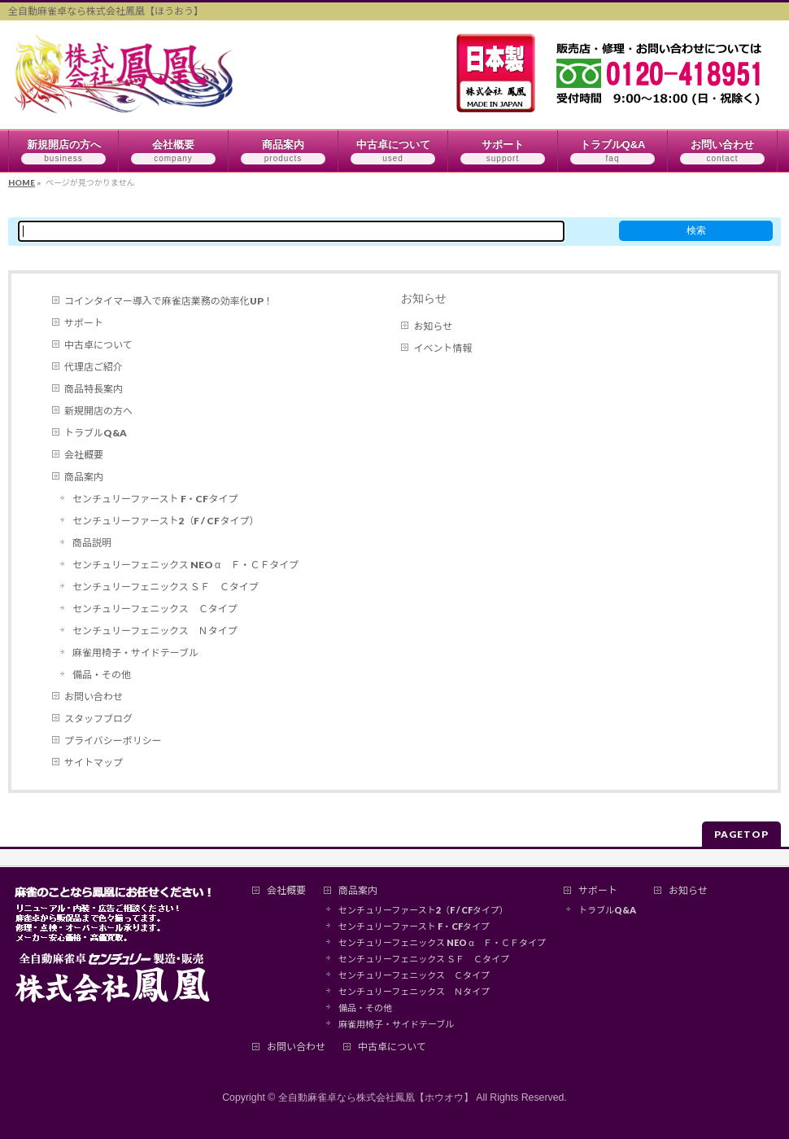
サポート (83, 323)
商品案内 (83, 477)
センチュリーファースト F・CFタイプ (155, 499)
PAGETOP (741, 834)
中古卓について (98, 345)
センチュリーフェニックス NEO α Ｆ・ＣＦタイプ (185, 565)
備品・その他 (101, 674)
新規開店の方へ (98, 411)
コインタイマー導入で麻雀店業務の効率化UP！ (168, 301)
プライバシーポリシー (113, 740)
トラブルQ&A (95, 433)
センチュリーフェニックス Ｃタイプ (155, 608)
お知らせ (424, 297)
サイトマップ (93, 762)
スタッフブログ (98, 718)
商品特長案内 (93, 389)
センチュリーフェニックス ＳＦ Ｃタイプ (165, 586)
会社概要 (83, 455)
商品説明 (91, 543)
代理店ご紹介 (93, 367)
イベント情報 (442, 348)
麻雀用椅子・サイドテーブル (135, 652)
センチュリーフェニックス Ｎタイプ (155, 630)
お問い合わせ (93, 696)
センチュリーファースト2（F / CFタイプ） (165, 521)
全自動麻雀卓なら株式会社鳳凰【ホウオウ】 (375, 1097)
